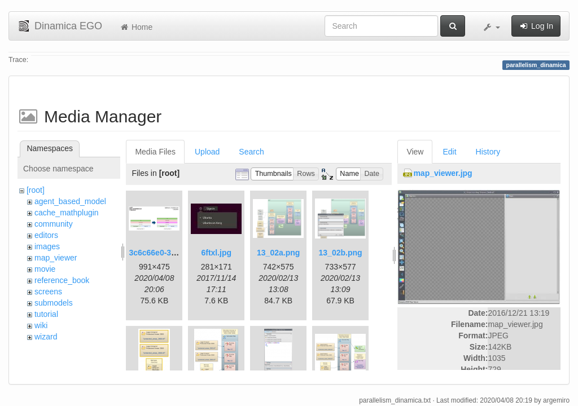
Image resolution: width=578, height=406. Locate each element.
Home (135, 27)
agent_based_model (70, 201)
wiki (40, 325)
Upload (207, 151)
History (488, 151)
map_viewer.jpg (442, 173)
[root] (36, 190)
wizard (45, 336)
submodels (53, 302)
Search (251, 151)
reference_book (61, 280)
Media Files (155, 151)
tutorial (46, 314)
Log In (536, 25)
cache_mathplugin (66, 212)
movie (44, 268)
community (53, 223)
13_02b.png (340, 252)
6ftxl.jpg (216, 252)
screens (48, 291)
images (47, 246)
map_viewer (55, 257)
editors (46, 235)
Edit (449, 151)
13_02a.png (278, 252)
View (414, 151)
